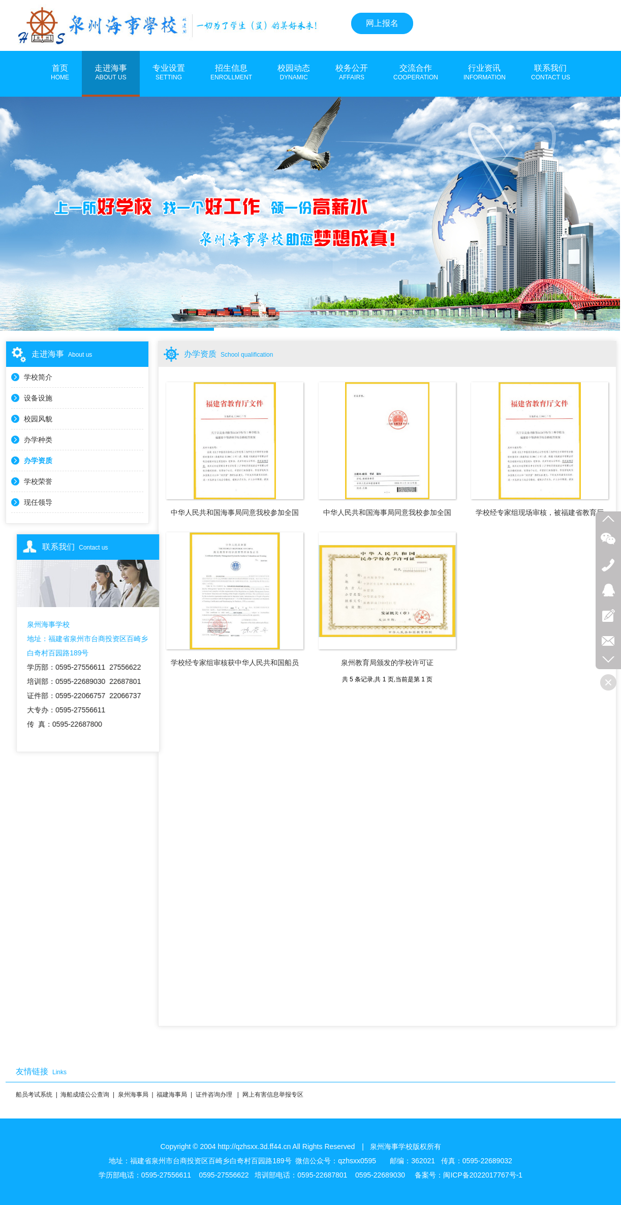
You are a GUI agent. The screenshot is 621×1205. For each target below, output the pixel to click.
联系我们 (550, 73)
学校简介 (38, 377)
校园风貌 (38, 419)
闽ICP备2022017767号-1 (482, 1175)
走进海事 (111, 73)
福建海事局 (172, 1094)
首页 (60, 73)
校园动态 (293, 73)
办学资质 (38, 460)
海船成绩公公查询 (84, 1094)
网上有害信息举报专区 (272, 1094)
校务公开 (351, 73)
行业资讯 (484, 73)
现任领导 (38, 502)
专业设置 (168, 73)
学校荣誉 (38, 481)
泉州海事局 (133, 1094)
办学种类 (38, 440)
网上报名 (382, 23)
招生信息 (231, 73)
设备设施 (38, 398)
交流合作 (415, 73)
